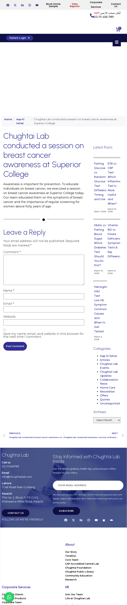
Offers (104, 395)
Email (8, 303)
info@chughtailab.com (17, 476)
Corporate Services (96, 4)
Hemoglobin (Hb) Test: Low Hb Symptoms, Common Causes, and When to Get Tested (102, 309)
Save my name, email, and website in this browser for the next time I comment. (43, 335)
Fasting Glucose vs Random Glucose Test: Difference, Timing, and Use (101, 181)
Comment (12, 252)
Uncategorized (110, 403)
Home (8, 119)
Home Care (107, 387)
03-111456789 (10, 466)
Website (9, 316)
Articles (105, 360)
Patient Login (20, 37)
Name (8, 290)
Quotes (105, 399)
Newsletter (107, 391)
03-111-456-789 (104, 16)
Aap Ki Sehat (20, 121)
